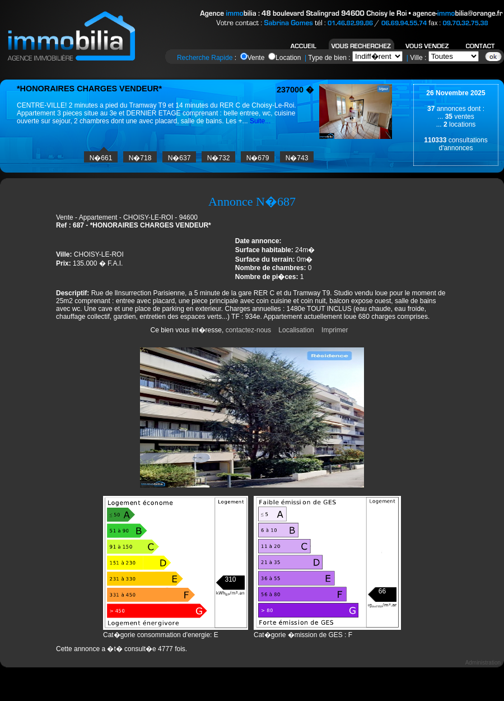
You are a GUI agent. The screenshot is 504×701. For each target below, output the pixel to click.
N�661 (101, 158)
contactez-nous (248, 330)
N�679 (257, 158)
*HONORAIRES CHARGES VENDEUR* (89, 88)
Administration (483, 663)
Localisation (296, 330)
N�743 (297, 158)
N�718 (140, 158)
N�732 (218, 158)
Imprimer (334, 330)
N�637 (179, 158)
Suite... (260, 121)
